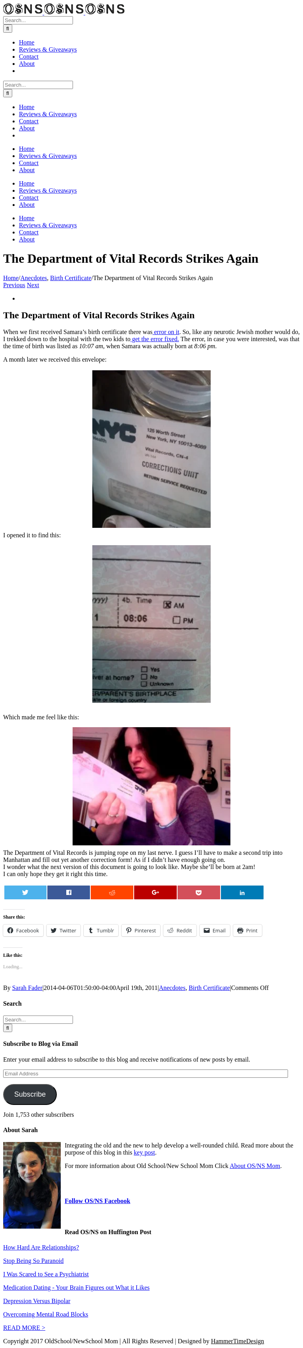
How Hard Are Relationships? (41, 1247)
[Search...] (38, 20)
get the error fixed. (155, 339)
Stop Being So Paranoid (33, 1260)
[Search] (7, 28)
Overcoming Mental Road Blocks (45, 1314)
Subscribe (30, 1094)
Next (33, 285)
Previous (14, 285)
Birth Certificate (209, 987)
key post (144, 1152)
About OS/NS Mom (255, 1165)
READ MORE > (24, 1327)
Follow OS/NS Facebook (97, 1201)
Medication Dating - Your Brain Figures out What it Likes (76, 1287)
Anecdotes (172, 987)
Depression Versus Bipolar (36, 1301)
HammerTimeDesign (237, 1341)
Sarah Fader (27, 987)
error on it (165, 332)
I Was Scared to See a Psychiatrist (46, 1274)
